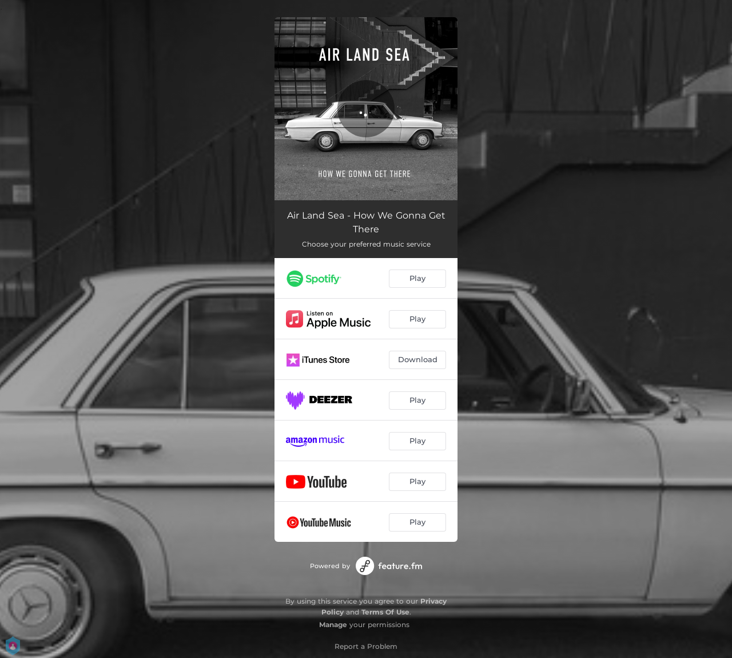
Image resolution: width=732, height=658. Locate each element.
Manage (333, 624)
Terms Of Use (385, 612)
